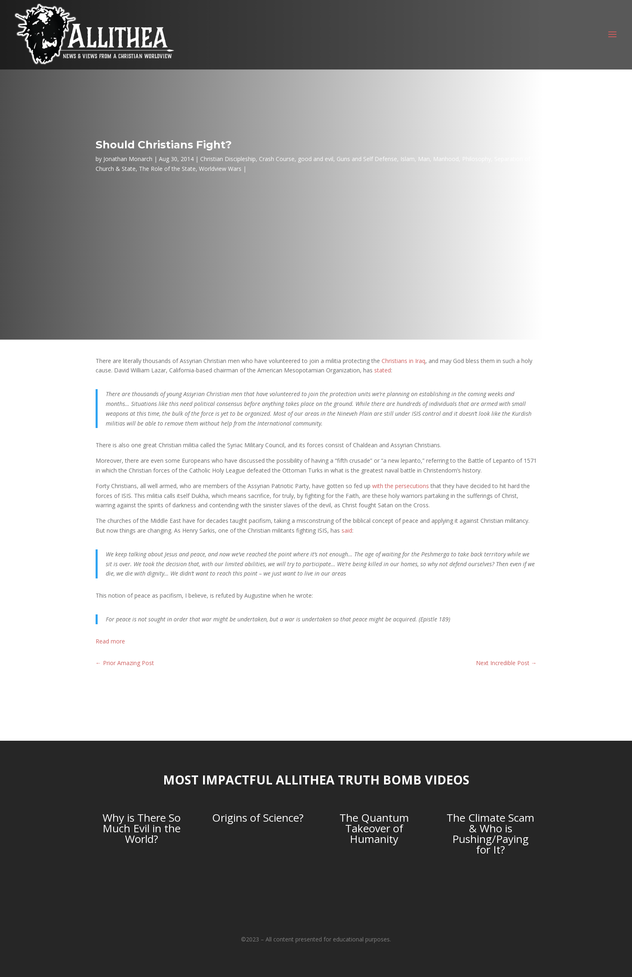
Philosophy (476, 159)
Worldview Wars (220, 169)
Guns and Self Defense (367, 159)
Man (424, 159)
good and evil (315, 159)
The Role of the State (167, 169)
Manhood (446, 159)
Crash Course (277, 159)
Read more (110, 641)
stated (382, 370)
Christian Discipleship (228, 159)
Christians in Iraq (403, 361)
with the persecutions (400, 486)
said (347, 530)
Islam (407, 159)
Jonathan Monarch (127, 159)
